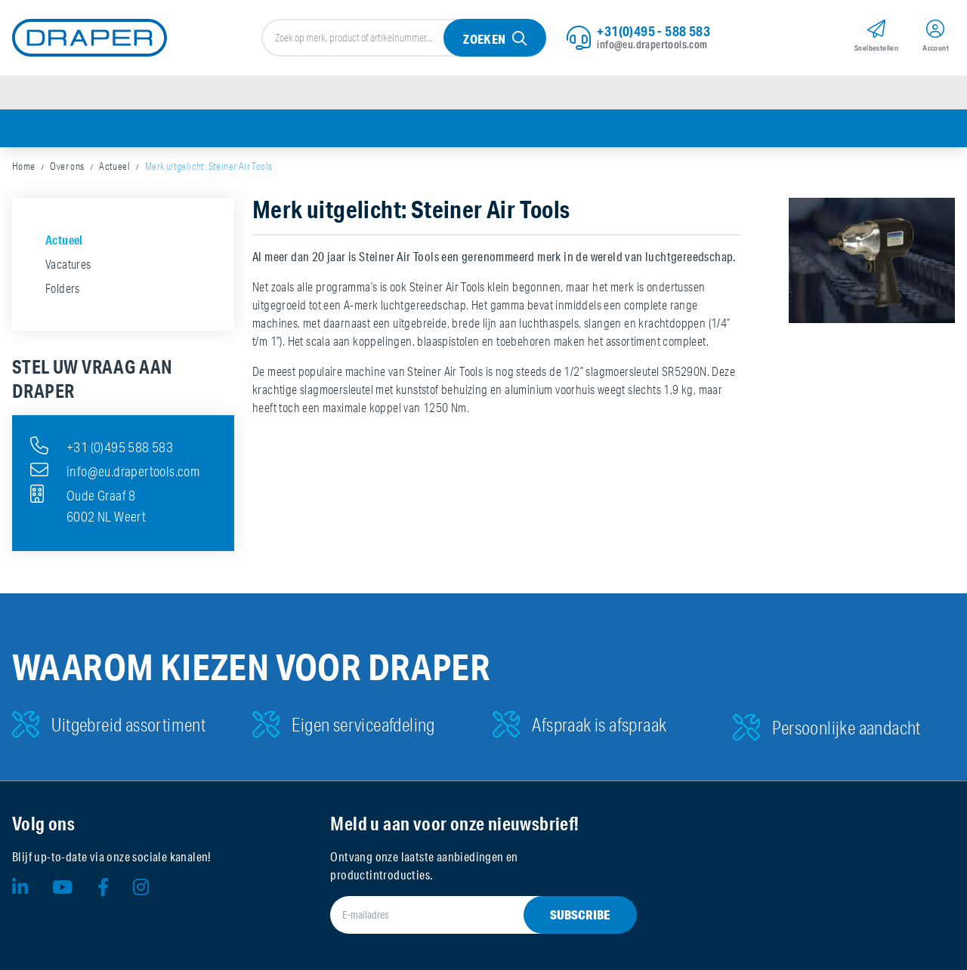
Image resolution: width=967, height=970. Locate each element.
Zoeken (484, 39)
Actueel (114, 166)
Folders (62, 288)
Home (24, 166)
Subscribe (580, 914)
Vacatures (68, 264)
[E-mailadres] (465, 915)
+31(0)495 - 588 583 (653, 31)
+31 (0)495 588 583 (101, 445)
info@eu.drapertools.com (652, 44)
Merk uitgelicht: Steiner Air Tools (209, 166)
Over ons (67, 166)
